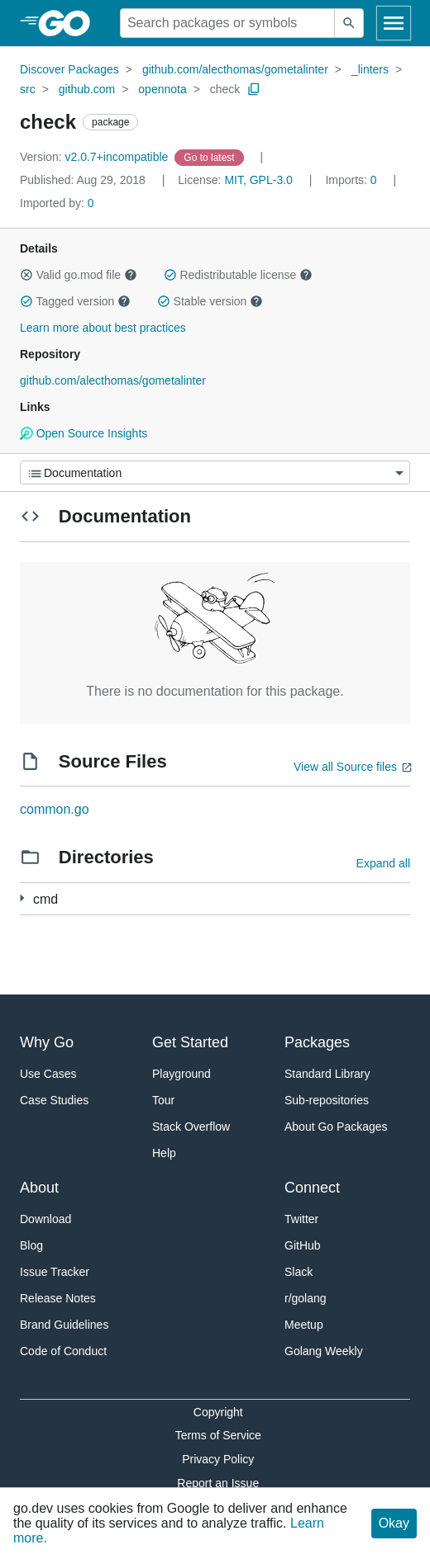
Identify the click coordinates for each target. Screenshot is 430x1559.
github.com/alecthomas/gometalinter (235, 69)
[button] (26, 274)
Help (164, 1153)
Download (45, 1219)
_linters (370, 69)
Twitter (301, 1219)
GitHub (302, 1245)
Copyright (218, 1412)
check (225, 89)
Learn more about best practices (103, 327)
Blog (31, 1245)
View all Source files (345, 766)
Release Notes (58, 1298)
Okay (394, 1523)
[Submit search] (349, 23)
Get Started (190, 1042)
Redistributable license (238, 274)
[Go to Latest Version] (210, 156)
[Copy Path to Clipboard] (253, 89)
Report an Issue (218, 1483)
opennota (162, 89)
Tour (163, 1100)
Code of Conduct (63, 1351)
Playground (181, 1073)
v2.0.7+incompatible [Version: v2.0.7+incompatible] (95, 156)
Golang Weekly (323, 1351)
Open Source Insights (83, 433)
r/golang (305, 1298)
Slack (298, 1271)
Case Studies (54, 1100)
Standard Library (327, 1073)
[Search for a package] (227, 23)
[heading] (70, 23)
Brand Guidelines (64, 1324)
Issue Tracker (54, 1271)
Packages (317, 1042)
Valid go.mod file (78, 274)
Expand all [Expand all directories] (383, 863)
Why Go (47, 1042)
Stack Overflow (191, 1126)
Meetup (303, 1324)
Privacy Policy (218, 1459)
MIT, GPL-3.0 (258, 180)
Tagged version (75, 301)
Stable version (210, 301)
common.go (54, 809)
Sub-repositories (326, 1100)
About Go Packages (336, 1126)
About (39, 1187)
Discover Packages (69, 69)
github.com (87, 89)
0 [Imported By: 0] (57, 203)
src (28, 89)
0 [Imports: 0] (352, 180)
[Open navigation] (393, 23)
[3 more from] (22, 898)
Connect (312, 1187)
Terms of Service (218, 1435)
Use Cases (48, 1073)
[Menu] (215, 472)
